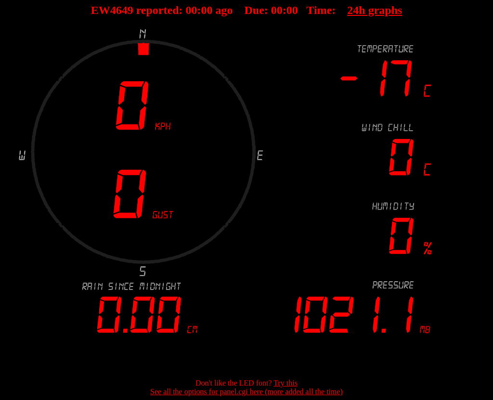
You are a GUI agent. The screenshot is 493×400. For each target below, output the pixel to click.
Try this (285, 383)
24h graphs (374, 10)
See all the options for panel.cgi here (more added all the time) (246, 392)
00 (191, 10)
